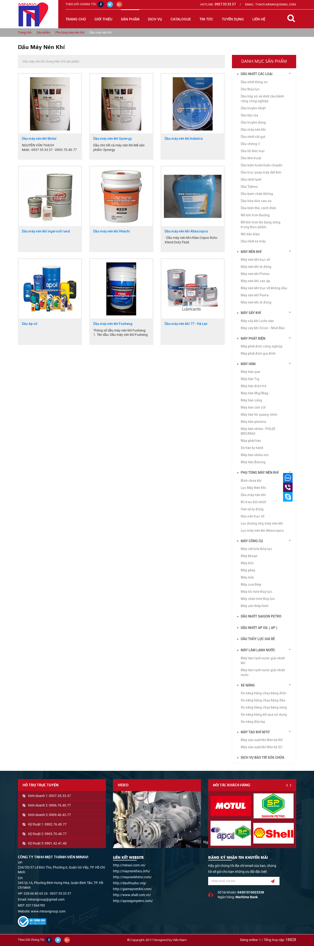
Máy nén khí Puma (255, 295)
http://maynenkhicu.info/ (131, 871)
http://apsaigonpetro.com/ (133, 901)
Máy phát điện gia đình (258, 353)
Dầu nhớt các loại (256, 74)
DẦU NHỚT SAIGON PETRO (261, 616)
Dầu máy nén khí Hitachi (111, 231)
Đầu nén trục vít (252, 516)
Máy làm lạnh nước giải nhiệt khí (263, 660)
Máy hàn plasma (253, 422)
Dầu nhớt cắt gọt (253, 137)
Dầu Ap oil (29, 324)
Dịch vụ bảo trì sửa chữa (262, 757)
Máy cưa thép (251, 584)
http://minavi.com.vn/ (129, 865)
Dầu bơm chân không (257, 194)
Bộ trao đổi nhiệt (253, 502)
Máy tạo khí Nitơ (255, 732)
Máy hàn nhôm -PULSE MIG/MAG (258, 431)
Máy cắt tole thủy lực (256, 549)
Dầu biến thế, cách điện (258, 208)
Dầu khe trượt (251, 158)
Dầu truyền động (253, 122)
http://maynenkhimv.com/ (132, 877)
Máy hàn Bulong (253, 462)
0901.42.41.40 (56, 843)
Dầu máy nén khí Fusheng (112, 324)
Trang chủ (75, 19)
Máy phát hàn (251, 441)
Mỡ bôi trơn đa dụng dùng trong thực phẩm (260, 224)
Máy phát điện (253, 338)
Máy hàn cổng (251, 400)
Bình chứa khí (251, 481)
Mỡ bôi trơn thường (255, 215)
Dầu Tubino (249, 186)
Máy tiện (247, 563)
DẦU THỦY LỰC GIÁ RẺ (258, 639)
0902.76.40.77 (56, 824)
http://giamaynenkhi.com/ (132, 889)
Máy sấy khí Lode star (257, 321)
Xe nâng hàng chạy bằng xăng (264, 707)
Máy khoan (249, 556)
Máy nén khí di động (256, 302)
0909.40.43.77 (60, 815)
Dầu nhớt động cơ (254, 82)
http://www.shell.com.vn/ (132, 895)
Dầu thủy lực (250, 89)
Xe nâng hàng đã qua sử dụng (264, 714)
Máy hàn (248, 364)
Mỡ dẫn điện (250, 234)
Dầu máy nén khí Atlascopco (186, 231)
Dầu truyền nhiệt (253, 108)
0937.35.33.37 (60, 796)
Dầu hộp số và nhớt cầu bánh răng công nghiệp (262, 98)
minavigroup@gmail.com (45, 899)
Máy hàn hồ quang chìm (259, 414)
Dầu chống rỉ (250, 144)
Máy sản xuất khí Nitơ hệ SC (261, 747)
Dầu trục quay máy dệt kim (261, 172)
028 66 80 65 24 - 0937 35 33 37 (47, 893)
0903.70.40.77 (56, 834)
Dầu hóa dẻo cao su (256, 201)
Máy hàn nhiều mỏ (255, 455)
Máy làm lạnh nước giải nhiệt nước (263, 672)
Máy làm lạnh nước (258, 650)
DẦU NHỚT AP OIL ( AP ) (259, 628)
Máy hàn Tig (250, 379)
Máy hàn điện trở (253, 386)
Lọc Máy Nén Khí (253, 488)
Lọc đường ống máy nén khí (262, 523)
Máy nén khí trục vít (255, 259)
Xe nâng (248, 685)
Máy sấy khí (251, 313)
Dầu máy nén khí (253, 495)
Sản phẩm (43, 32)
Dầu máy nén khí (253, 129)
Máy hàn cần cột (253, 407)
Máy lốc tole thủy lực (256, 592)
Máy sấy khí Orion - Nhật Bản (263, 328)
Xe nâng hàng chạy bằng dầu (263, 700)
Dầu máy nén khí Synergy (112, 138)
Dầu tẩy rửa (249, 115)
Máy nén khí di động (256, 267)
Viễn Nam (179, 940)
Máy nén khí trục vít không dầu (264, 288)
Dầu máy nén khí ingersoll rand (46, 231)
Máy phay (248, 570)
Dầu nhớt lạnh (251, 179)
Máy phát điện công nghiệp (261, 346)
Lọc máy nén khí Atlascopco (262, 530)
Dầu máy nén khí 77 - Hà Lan (186, 324)
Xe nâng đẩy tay (253, 722)
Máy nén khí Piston (255, 274)
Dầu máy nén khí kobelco (184, 138)
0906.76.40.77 (60, 805)
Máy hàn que (250, 372)
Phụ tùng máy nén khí (69, 32)
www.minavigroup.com (48, 911)
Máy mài (247, 577)
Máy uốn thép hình (254, 606)
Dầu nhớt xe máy (253, 241)
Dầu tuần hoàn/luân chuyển (261, 165)
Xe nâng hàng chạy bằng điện (263, 693)
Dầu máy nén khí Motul (39, 138)
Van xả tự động (252, 509)
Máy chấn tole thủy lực (258, 599)
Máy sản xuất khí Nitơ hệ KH (262, 740)
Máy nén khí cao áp (255, 281)
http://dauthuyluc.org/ (130, 883)
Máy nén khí (251, 252)
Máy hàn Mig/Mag (254, 393)
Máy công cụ (252, 541)
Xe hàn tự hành (252, 448)
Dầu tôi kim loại (253, 151)
